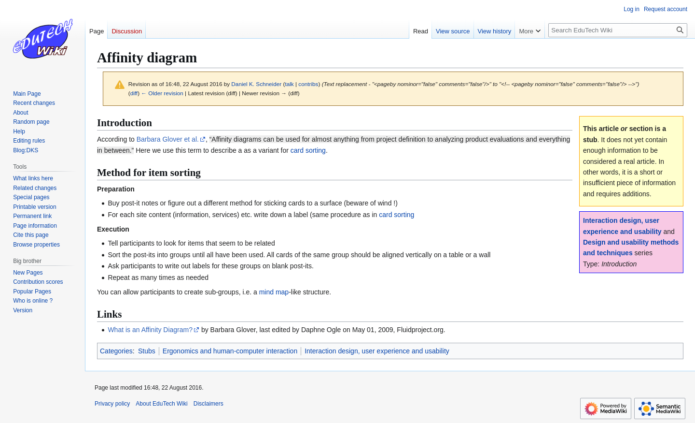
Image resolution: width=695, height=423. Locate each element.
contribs (308, 84)
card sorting (308, 150)
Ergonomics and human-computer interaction (230, 351)
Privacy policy (112, 403)
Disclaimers (208, 403)
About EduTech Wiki (161, 403)
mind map (274, 292)
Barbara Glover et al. (168, 139)
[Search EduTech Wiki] (617, 30)
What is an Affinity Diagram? (150, 330)
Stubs (146, 351)
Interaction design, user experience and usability (377, 351)
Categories (116, 351)
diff (134, 93)
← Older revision (162, 93)
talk (289, 84)
